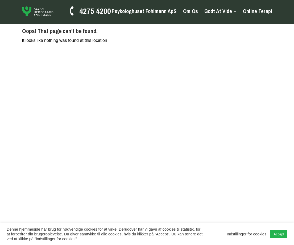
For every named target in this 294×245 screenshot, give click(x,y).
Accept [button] (279, 234)
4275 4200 (95, 11)
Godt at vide (218, 11)
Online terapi (257, 11)
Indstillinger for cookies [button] (246, 234)
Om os (190, 11)
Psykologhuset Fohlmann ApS (144, 11)
